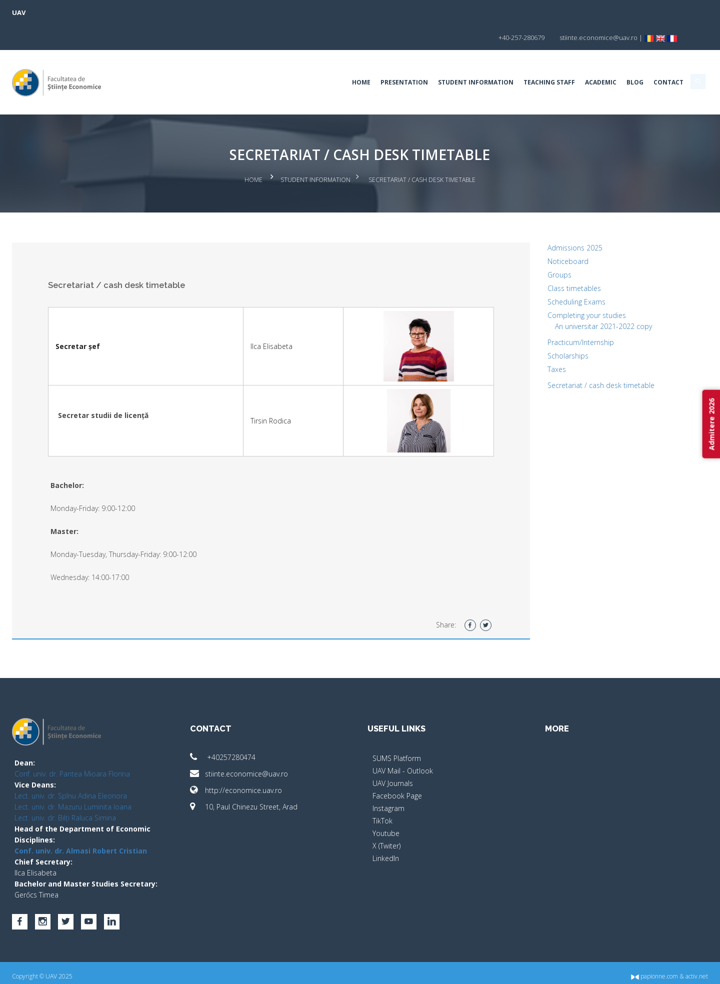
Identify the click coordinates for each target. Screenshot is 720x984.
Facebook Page (397, 767)
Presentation (348, 57)
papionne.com (599, 969)
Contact (613, 57)
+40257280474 (250, 728)
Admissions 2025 (547, 219)
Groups (532, 245)
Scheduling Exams (549, 273)
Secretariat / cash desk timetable (573, 356)
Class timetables (547, 259)
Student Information (420, 57)
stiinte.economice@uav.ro (267, 745)
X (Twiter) (386, 817)
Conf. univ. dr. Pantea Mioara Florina (128, 745)
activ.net (641, 969)
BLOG (579, 57)
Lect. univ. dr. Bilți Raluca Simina (121, 789)
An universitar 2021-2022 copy (576, 297)
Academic (545, 57)
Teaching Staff (494, 57)
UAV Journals (392, 754)
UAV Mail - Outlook (402, 741)
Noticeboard (540, 232)
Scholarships (540, 327)
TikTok (382, 791)
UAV (74, 12)
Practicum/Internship (553, 313)
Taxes (529, 340)
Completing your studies (559, 286)
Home (305, 57)
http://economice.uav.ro (264, 761)
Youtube (386, 804)
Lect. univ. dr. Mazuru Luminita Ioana (128, 777)
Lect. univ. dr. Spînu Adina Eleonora (126, 767)
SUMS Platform (396, 729)
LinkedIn (385, 829)
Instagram (388, 779)
